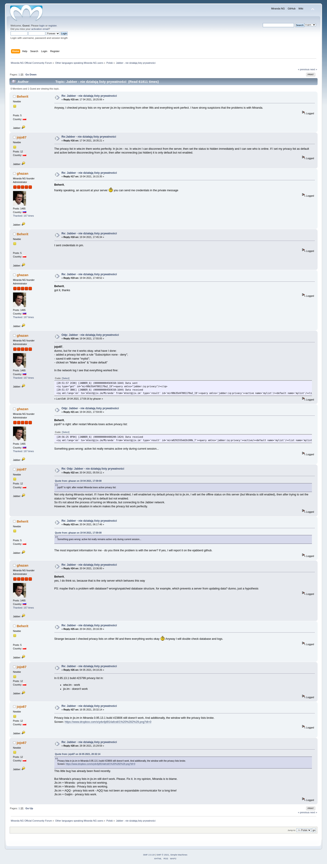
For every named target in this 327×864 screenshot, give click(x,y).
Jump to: (291, 830)
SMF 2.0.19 (149, 854)
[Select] (65, 378)
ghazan (22, 173)
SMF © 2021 (163, 854)
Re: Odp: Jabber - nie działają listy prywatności (93, 468)
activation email (40, 29)
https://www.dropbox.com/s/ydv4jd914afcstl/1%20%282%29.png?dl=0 (108, 721)
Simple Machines (178, 854)
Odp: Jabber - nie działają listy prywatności (90, 334)
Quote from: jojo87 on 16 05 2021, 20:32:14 (77, 754)
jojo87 (21, 137)
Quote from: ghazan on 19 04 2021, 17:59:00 (78, 481)
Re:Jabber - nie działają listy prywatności (89, 136)
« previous (303, 69)
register (52, 25)
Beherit (22, 96)
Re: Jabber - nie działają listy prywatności (89, 95)
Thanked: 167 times (23, 215)
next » (313, 69)
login (42, 25)
